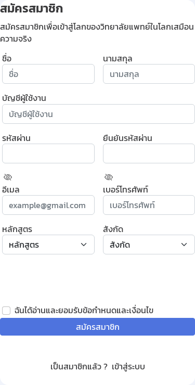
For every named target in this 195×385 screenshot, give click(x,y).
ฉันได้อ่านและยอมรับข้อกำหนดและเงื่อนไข (84, 310)
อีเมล (11, 189)
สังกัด (113, 229)
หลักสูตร (17, 229)
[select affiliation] (149, 244)
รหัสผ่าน (16, 138)
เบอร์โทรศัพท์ (125, 189)
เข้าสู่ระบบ (128, 366)
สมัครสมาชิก (98, 326)
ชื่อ (6, 58)
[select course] (48, 244)
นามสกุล (118, 58)
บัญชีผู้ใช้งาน (24, 98)
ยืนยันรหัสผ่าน (127, 138)
